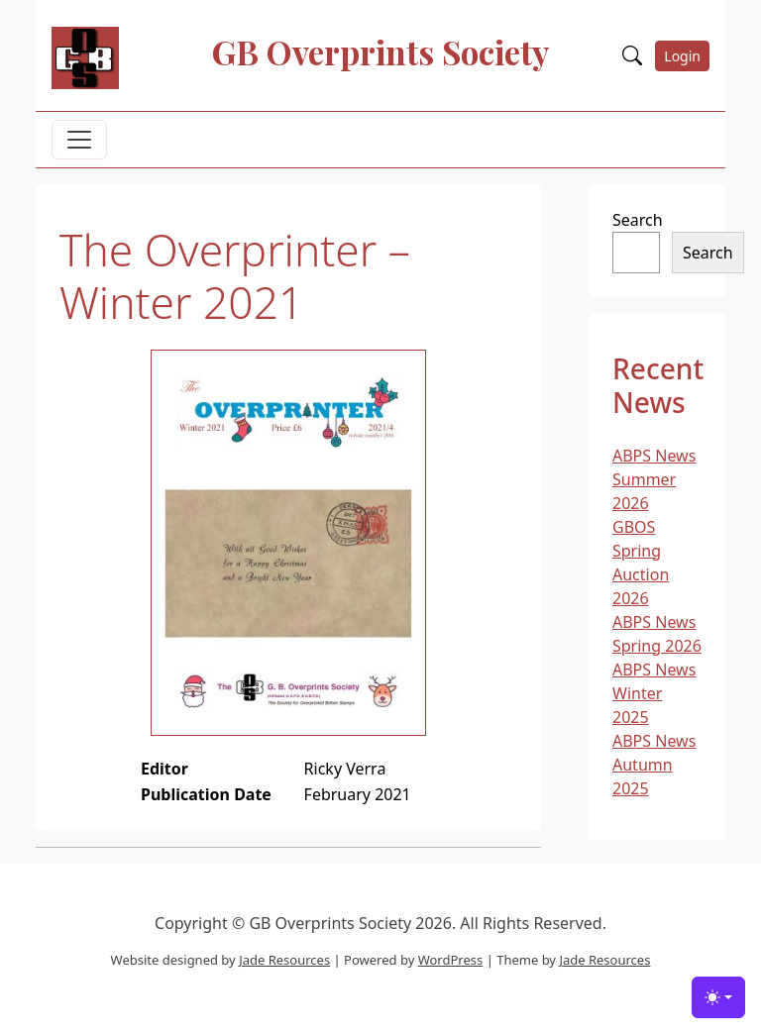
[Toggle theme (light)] (718, 997)
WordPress (451, 960)
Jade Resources (284, 960)
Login (682, 56)
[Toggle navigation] (79, 139)
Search (637, 220)
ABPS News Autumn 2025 (654, 764)
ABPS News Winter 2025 (654, 693)
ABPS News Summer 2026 (654, 479)
